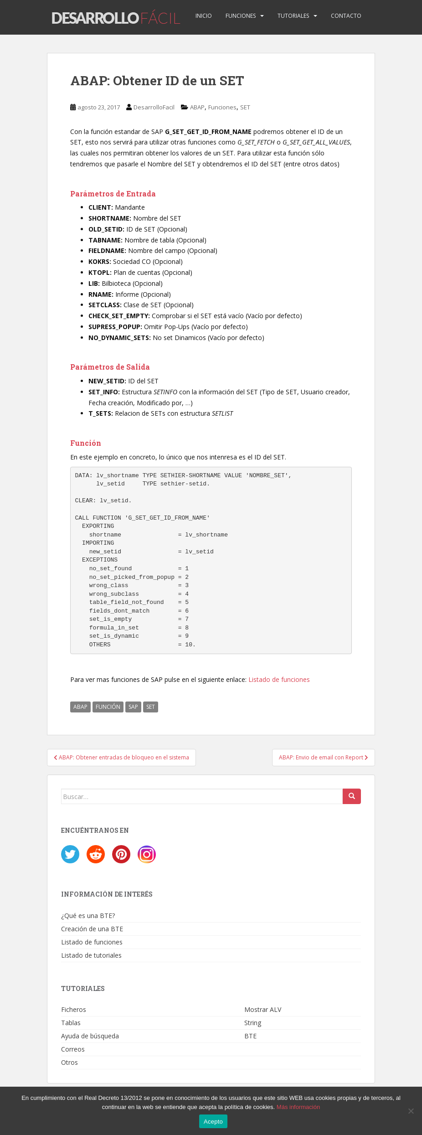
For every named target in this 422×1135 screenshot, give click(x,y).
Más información (298, 1107)
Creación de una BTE (92, 928)
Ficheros (73, 1009)
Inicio (204, 16)
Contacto (346, 16)
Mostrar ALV (262, 1009)
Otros (69, 1062)
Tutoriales (293, 16)
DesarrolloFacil (154, 107)
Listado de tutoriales (91, 955)
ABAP (197, 107)
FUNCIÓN (108, 707)
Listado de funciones (279, 679)
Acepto (213, 1121)
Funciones (241, 16)
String (252, 1022)
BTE (250, 1036)
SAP (133, 707)
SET (245, 107)
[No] (410, 1110)
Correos (73, 1049)
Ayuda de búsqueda (90, 1036)
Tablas (71, 1022)
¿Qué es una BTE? (88, 915)
